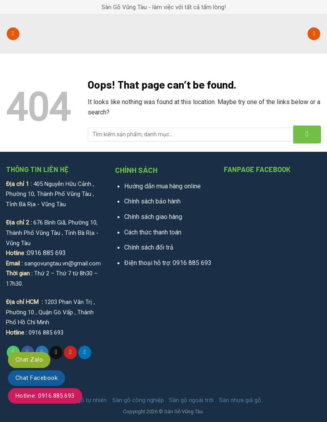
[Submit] (307, 134)
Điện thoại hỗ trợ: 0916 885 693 (168, 263)
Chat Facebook (36, 377)
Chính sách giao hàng (153, 217)
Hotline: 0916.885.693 (45, 395)
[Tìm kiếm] (314, 34)
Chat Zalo (29, 359)
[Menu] (13, 34)
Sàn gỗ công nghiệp (138, 400)
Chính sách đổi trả (148, 247)
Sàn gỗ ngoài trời (191, 400)
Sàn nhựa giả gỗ (240, 400)
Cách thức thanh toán (152, 232)
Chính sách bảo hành (152, 201)
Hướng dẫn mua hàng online (162, 186)
